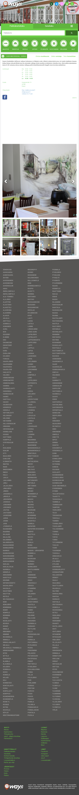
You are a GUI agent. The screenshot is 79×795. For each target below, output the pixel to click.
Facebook (44, 751)
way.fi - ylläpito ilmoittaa (12, 736)
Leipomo (44, 736)
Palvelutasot (8, 738)
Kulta (5, 773)
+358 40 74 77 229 (27, 94)
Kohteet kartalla (9, 756)
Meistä (6, 730)
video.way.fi (45, 756)
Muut (42, 745)
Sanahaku (7, 754)
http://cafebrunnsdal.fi (28, 90)
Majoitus (44, 730)
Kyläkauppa (45, 738)
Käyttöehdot (8, 732)
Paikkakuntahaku (9, 751)
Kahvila (43, 734)
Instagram (44, 754)
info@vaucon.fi (26, 92)
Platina (6, 775)
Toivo (69, 56)
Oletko (56, 56)
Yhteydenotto (8, 734)
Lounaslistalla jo (9, 760)
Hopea (6, 771)
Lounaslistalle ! (46, 760)
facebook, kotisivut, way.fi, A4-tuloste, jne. (37, 20)
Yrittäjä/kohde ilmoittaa (12, 758)
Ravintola (44, 732)
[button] (72, 26)
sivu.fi (43, 758)
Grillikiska (44, 743)
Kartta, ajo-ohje (9, 762)
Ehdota (42, 56)
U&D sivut (37, 7)
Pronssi (6, 769)
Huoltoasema (45, 741)
